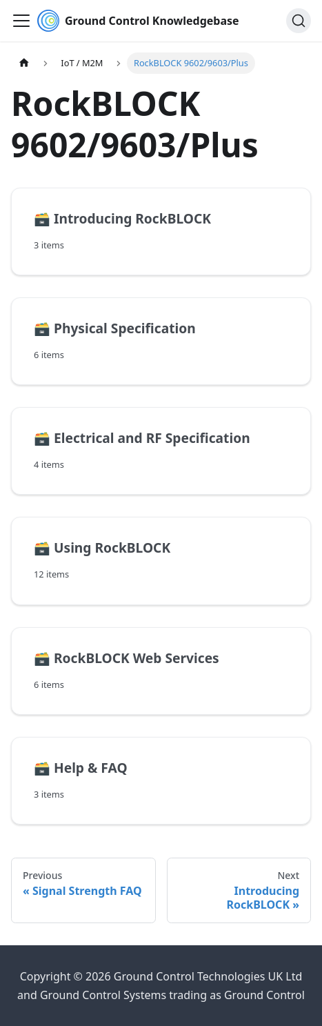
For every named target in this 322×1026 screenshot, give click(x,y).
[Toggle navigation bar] (21, 20)
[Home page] (24, 63)
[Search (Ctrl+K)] (298, 20)
